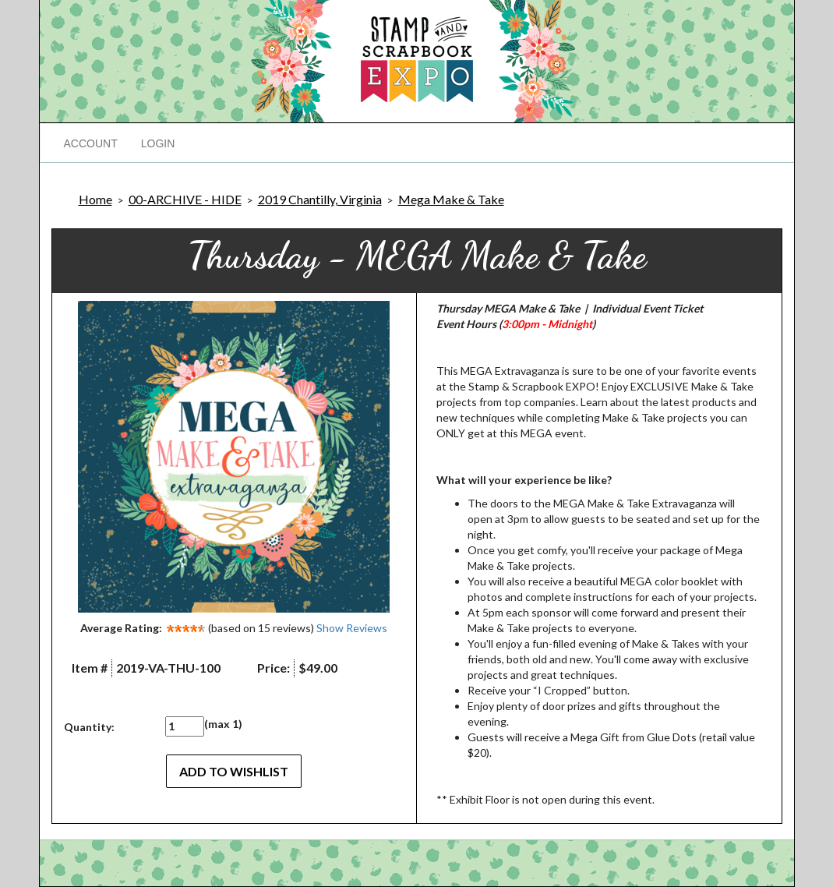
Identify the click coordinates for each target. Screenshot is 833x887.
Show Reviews (351, 627)
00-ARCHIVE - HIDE (185, 199)
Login (158, 143)
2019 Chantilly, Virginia (320, 199)
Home (95, 199)
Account (91, 143)
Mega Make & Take (451, 199)
